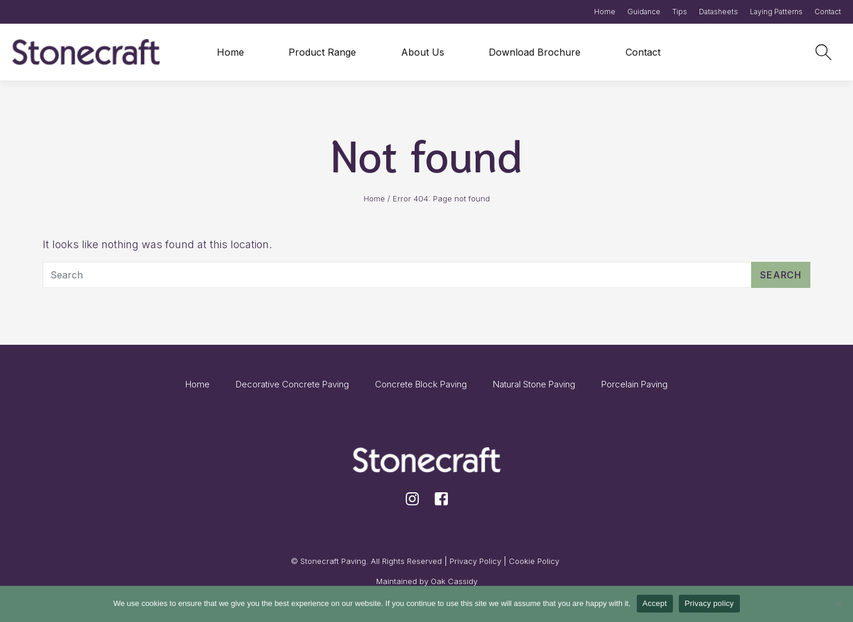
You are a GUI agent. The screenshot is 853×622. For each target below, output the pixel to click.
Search (780, 275)
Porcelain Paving (634, 384)
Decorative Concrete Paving (292, 384)
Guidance (643, 11)
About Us (422, 52)
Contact (827, 11)
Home (604, 11)
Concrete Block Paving (421, 384)
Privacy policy (709, 603)
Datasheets (718, 11)
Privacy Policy (475, 561)
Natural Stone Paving (534, 384)
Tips (679, 11)
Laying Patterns (776, 11)
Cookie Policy (534, 561)
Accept (655, 603)
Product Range (322, 52)
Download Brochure (535, 52)
